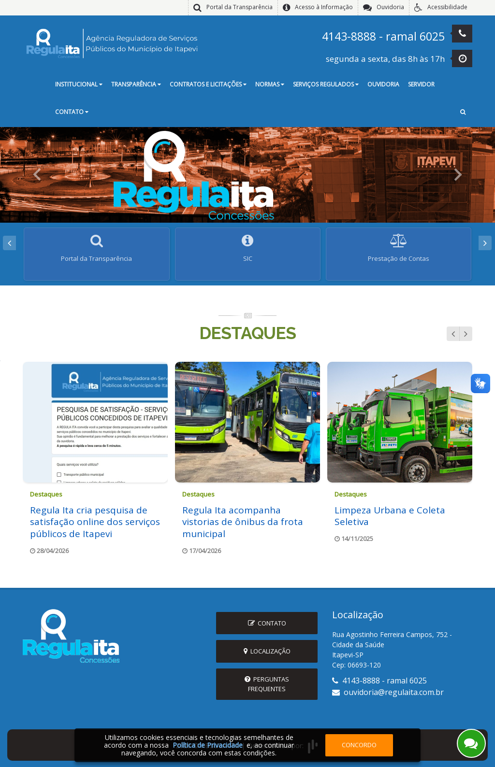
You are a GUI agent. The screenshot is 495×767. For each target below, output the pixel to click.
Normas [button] (269, 84)
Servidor (421, 84)
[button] (463, 113)
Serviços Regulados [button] (326, 84)
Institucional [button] (78, 84)
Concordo (359, 744)
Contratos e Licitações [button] (208, 84)
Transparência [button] (136, 84)
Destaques (247, 327)
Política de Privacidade (208, 745)
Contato (267, 621)
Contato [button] (71, 112)
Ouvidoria (383, 84)
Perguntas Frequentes (267, 682)
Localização (267, 649)
